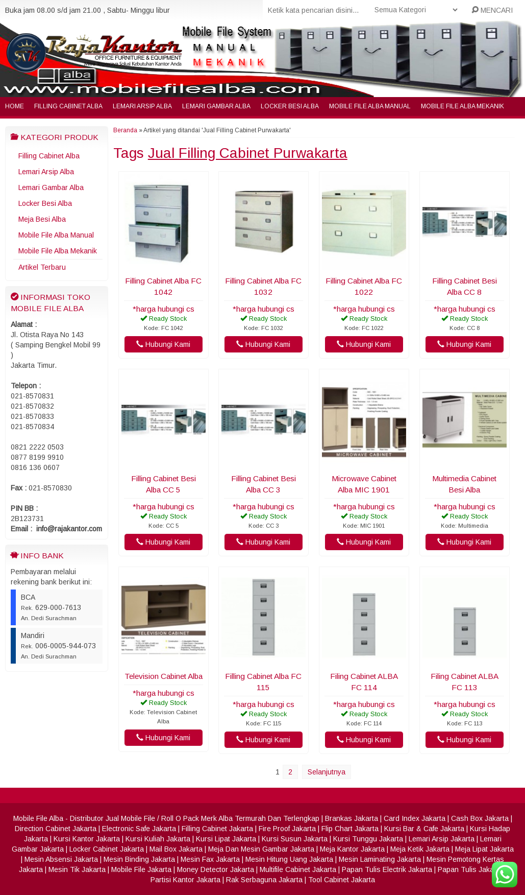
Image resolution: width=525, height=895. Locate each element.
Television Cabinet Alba (163, 676)
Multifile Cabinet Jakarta (298, 869)
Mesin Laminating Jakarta (380, 859)
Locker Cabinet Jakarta (106, 849)
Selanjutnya (326, 772)
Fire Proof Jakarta (287, 829)
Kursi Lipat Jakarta (226, 839)
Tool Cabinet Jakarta (341, 880)
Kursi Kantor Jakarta (87, 839)
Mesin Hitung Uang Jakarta (289, 859)
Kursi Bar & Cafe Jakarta (424, 829)
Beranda (125, 130)
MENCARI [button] (492, 10)
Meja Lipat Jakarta (484, 849)
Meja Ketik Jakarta (419, 849)
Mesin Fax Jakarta (210, 859)
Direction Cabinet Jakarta (55, 829)
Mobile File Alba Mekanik (462, 106)
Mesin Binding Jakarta (139, 859)
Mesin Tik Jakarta (77, 869)
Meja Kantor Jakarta (352, 849)
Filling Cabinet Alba (68, 106)
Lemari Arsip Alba (142, 106)
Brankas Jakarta (351, 818)
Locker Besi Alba (290, 106)
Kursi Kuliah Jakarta (158, 839)
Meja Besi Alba (42, 219)
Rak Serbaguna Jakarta (264, 880)
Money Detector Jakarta (215, 869)
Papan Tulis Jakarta (470, 869)
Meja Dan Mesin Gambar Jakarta (261, 849)
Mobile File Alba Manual (370, 106)
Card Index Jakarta (414, 818)
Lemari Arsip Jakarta (441, 839)
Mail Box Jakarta (176, 849)
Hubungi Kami (163, 344)
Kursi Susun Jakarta (295, 839)
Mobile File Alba (38, 818)
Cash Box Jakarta (480, 818)
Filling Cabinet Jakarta (217, 829)
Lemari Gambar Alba (216, 106)
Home (14, 106)
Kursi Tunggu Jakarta (368, 839)
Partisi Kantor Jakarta (185, 880)
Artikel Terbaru (42, 267)
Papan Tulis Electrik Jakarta (387, 869)
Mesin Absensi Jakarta (61, 859)
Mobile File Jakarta (141, 869)
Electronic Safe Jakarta (139, 829)
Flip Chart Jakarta (350, 829)
